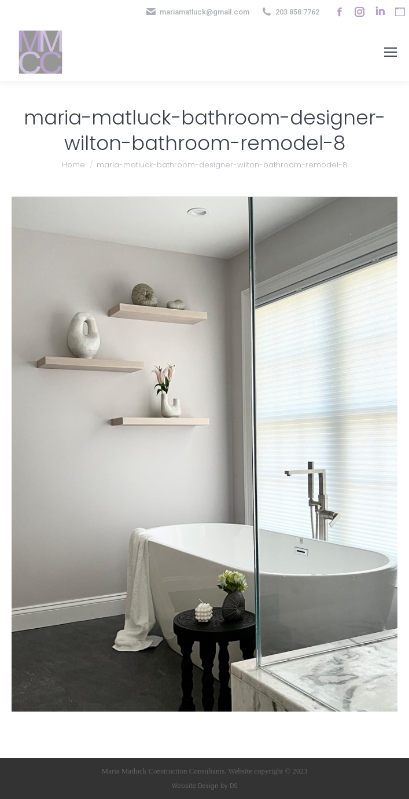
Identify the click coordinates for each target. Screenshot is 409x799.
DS (234, 786)
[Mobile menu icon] (390, 52)
